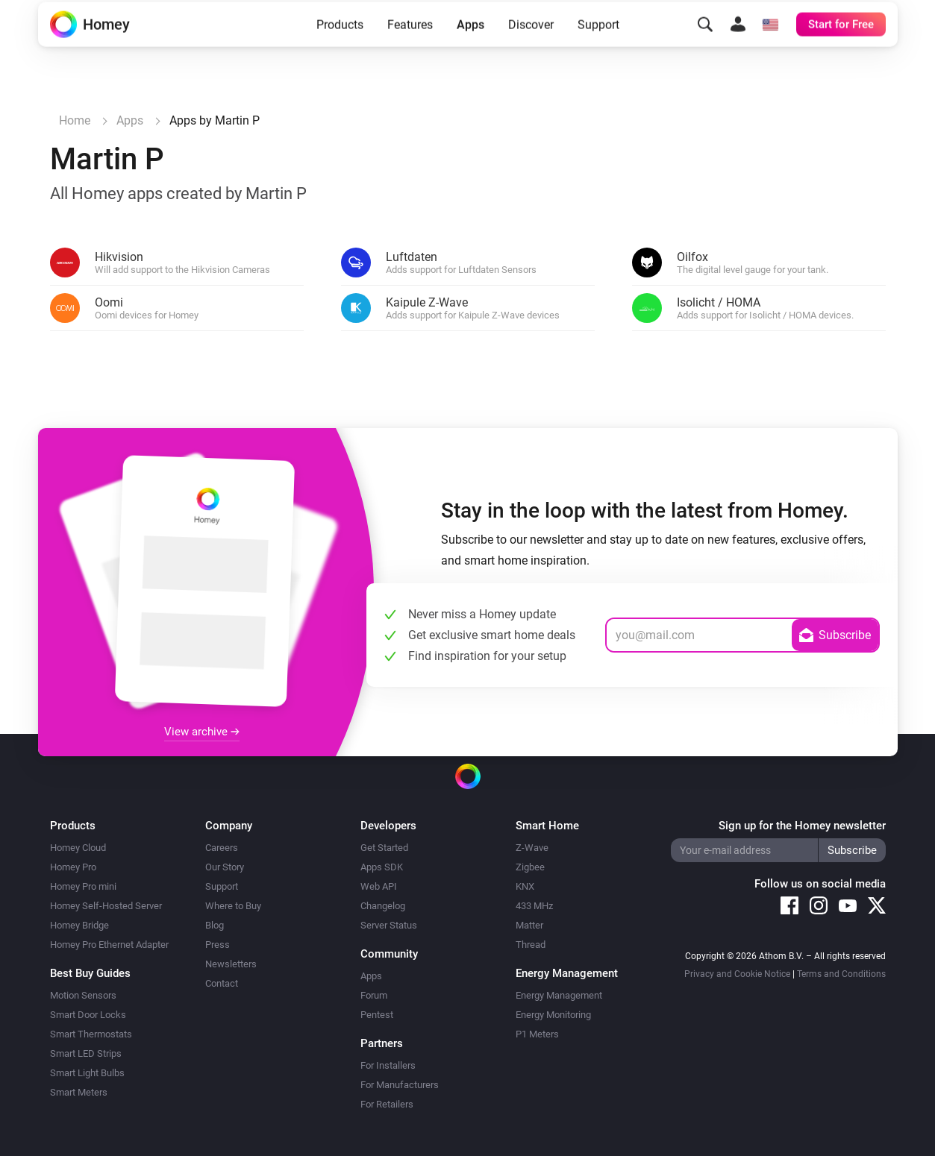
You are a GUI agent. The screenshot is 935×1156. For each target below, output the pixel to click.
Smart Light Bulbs (87, 1072)
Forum (373, 995)
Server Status (388, 925)
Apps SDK (381, 867)
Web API (378, 886)
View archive (202, 731)
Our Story (224, 867)
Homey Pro (73, 867)
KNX (525, 886)
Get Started (384, 847)
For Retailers (386, 1104)
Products (339, 47)
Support (598, 47)
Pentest (376, 1014)
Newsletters (231, 964)
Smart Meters (78, 1092)
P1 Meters (537, 1034)
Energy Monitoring (553, 1014)
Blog (214, 925)
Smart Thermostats (91, 1034)
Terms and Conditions (841, 974)
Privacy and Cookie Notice (737, 974)
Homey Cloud (78, 847)
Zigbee (530, 867)
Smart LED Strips (86, 1053)
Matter (529, 925)
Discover (531, 47)
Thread (530, 944)
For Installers (388, 1065)
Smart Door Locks (88, 1014)
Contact (221, 983)
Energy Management (559, 995)
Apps (470, 47)
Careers (221, 847)
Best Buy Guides (90, 973)
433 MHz (534, 905)
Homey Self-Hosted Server (106, 905)
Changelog (382, 905)
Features (410, 47)
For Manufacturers (399, 1084)
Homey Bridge (79, 925)
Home (74, 120)
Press (217, 944)
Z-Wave (532, 847)
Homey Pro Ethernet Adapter (109, 944)
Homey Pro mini (83, 886)
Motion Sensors (83, 995)
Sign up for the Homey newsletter (802, 825)
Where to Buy (233, 905)
